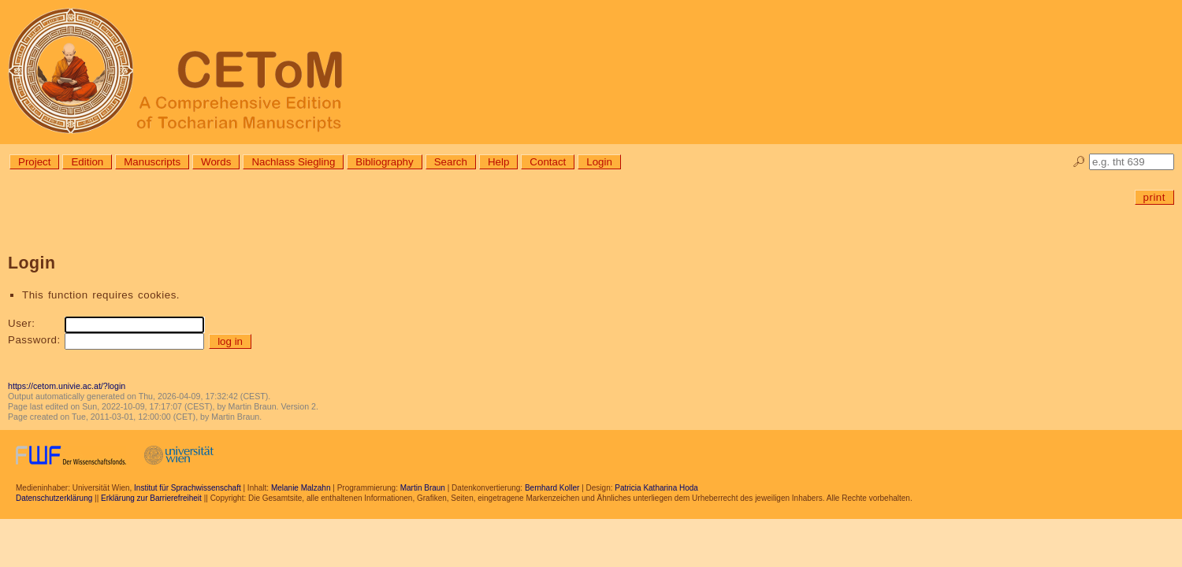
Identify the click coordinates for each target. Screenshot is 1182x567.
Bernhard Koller (552, 488)
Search (450, 162)
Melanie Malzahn (301, 488)
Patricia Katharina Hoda (656, 488)
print (1154, 197)
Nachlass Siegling (293, 162)
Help (498, 162)
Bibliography (384, 162)
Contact (548, 162)
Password (33, 340)
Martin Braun (422, 488)
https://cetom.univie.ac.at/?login (66, 386)
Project (34, 162)
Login (599, 162)
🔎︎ (1079, 162)
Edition (87, 162)
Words (216, 162)
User (20, 323)
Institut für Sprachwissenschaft (187, 488)
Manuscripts (152, 162)
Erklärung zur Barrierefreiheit (151, 498)
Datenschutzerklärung (54, 498)
